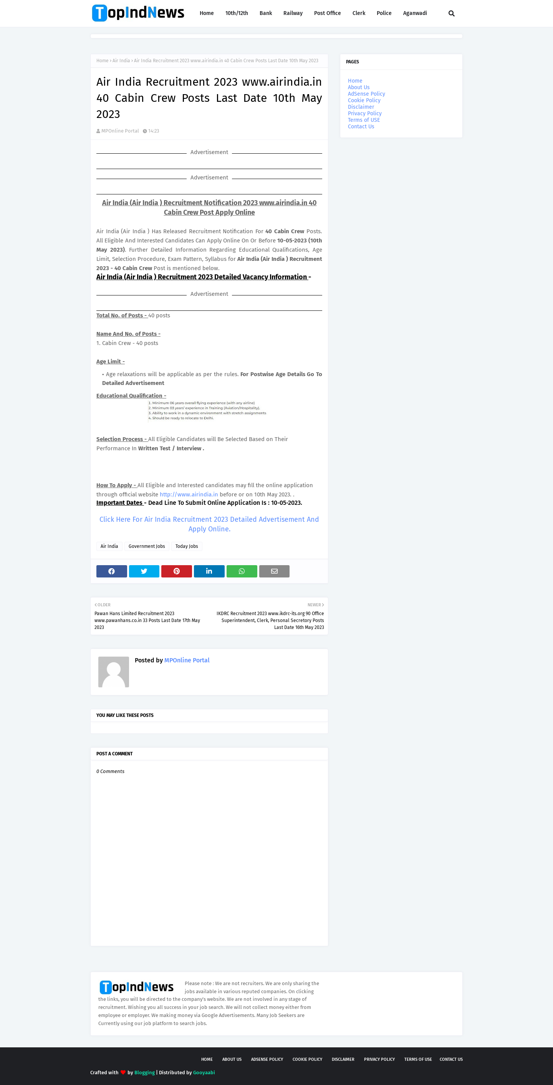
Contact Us (361, 126)
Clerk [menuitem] (359, 13)
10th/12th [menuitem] (236, 13)
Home (102, 60)
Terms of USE (364, 120)
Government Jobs (147, 546)
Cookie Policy (364, 100)
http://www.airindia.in (189, 494)
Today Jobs (187, 546)
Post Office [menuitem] (327, 13)
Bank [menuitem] (266, 13)
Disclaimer (361, 107)
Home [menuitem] (207, 13)
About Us (359, 87)
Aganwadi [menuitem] (415, 13)
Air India (121, 60)
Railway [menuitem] (293, 13)
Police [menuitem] (384, 13)
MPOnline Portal (120, 131)
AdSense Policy (366, 94)
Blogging (144, 1072)
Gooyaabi (204, 1072)
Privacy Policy (365, 113)
